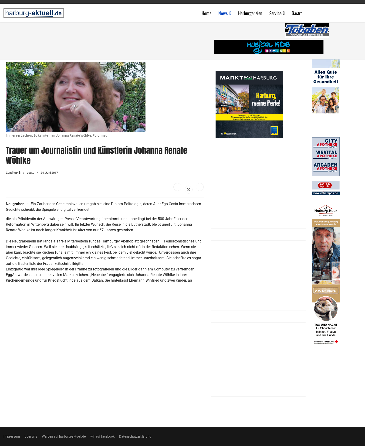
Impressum (11, 436)
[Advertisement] (107, 39)
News (223, 13)
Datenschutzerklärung (135, 436)
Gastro (297, 13)
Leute (30, 172)
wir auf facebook (102, 436)
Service (275, 13)
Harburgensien (250, 13)
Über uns (30, 436)
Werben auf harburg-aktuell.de (64, 436)
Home (206, 13)
